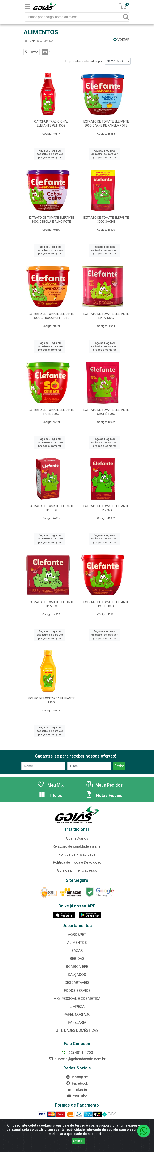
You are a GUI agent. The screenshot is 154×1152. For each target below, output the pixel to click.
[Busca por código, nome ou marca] (74, 17)
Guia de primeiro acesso (77, 870)
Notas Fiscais (103, 795)
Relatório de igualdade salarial (77, 846)
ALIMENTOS (77, 942)
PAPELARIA (77, 1022)
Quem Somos (77, 838)
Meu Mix (50, 785)
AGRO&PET (77, 934)
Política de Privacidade (77, 854)
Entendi (78, 1141)
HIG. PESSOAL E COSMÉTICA (77, 998)
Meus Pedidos (104, 785)
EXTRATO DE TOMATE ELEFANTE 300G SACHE (106, 220)
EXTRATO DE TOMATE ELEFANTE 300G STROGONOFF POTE (51, 316)
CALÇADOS (77, 974)
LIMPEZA (77, 1006)
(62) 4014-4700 (77, 1053)
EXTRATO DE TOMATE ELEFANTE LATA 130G (106, 316)
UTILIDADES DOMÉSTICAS (77, 1030)
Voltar (121, 40)
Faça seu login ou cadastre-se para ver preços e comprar (50, 154)
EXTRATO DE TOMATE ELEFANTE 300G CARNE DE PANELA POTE (106, 123)
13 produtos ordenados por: (84, 61)
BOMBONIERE (77, 966)
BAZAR (77, 950)
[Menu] (27, 6)
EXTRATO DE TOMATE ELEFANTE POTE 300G (51, 412)
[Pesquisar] (126, 17)
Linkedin (77, 1090)
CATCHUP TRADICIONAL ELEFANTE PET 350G (51, 123)
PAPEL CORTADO (77, 1014)
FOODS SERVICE (77, 990)
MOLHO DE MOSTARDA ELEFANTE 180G (51, 700)
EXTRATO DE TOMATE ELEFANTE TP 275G (106, 508)
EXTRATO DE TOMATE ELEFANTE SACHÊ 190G (106, 412)
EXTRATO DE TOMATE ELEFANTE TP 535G (51, 604)
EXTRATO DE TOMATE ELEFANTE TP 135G (51, 508)
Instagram (77, 1077)
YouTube (77, 1096)
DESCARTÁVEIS (77, 982)
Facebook (77, 1083)
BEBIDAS (77, 958)
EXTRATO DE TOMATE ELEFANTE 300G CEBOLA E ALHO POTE (51, 220)
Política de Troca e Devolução (77, 862)
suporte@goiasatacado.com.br (77, 1059)
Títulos (50, 795)
